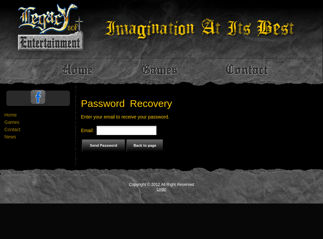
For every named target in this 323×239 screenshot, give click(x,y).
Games (11, 122)
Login (161, 189)
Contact (12, 129)
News (10, 136)
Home (10, 115)
